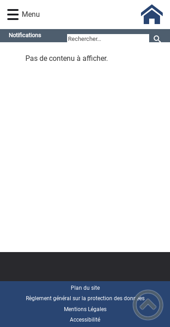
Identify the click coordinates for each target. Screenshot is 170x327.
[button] (13, 14)
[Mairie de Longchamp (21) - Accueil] (98, 14)
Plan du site (85, 288)
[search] (108, 39)
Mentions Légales (85, 309)
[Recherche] (157, 38)
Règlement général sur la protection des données (85, 298)
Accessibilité (85, 320)
